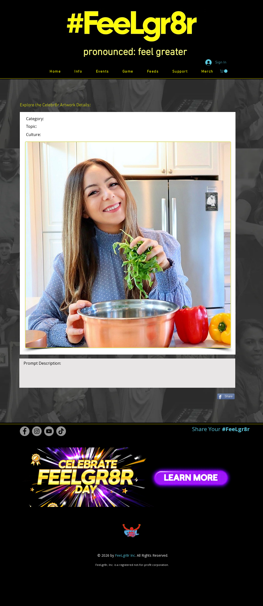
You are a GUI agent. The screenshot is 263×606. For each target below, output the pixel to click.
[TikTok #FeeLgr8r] (61, 431)
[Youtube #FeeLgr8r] (49, 431)
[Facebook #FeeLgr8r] (24, 431)
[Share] (226, 396)
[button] (135, 52)
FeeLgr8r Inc (125, 555)
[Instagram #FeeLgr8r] (37, 431)
